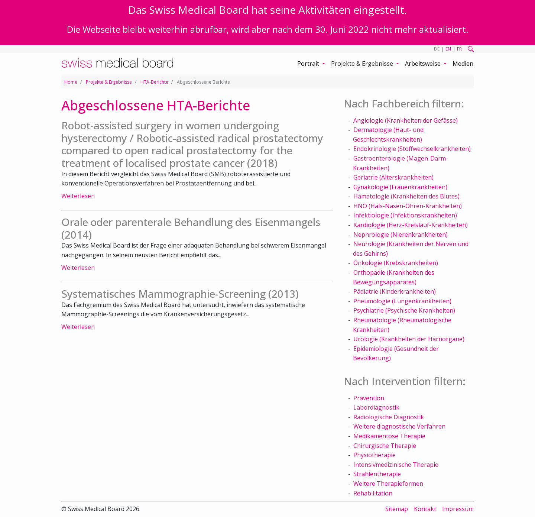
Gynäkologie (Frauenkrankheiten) (400, 187)
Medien (463, 63)
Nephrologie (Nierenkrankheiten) (400, 234)
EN (448, 49)
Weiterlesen (78, 196)
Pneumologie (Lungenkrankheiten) (402, 301)
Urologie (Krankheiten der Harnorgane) (408, 339)
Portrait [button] (309, 63)
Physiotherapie (374, 455)
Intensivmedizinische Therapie (395, 465)
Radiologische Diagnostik (388, 417)
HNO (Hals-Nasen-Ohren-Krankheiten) (407, 206)
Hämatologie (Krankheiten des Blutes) (406, 196)
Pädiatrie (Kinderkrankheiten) (394, 291)
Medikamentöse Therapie (389, 436)
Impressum (458, 509)
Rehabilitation (372, 493)
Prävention (368, 398)
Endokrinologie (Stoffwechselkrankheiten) (412, 149)
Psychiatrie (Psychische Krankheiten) (404, 310)
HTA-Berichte (154, 82)
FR (459, 49)
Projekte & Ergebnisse (109, 82)
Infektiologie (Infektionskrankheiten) (405, 215)
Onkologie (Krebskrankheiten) (395, 263)
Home (70, 82)
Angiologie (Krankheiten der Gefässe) (405, 120)
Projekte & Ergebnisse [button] (363, 63)
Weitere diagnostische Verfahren (399, 426)
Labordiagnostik (376, 407)
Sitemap (396, 509)
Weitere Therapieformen (388, 483)
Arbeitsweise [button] (423, 63)
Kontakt (425, 509)
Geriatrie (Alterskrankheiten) (393, 177)
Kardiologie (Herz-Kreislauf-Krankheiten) (410, 225)
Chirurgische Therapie (384, 446)
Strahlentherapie (377, 474)
